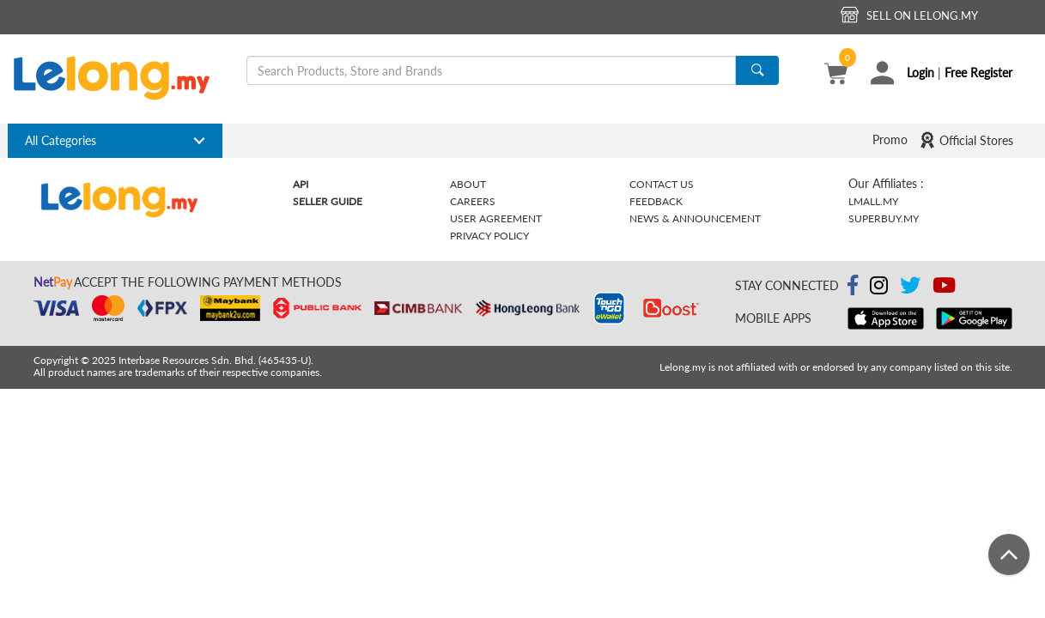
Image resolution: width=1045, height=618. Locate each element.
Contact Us (661, 184)
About (468, 184)
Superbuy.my (883, 218)
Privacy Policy (489, 235)
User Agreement (496, 218)
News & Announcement (695, 218)
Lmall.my (873, 201)
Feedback (656, 201)
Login (920, 72)
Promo (890, 139)
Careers (472, 201)
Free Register (978, 72)
